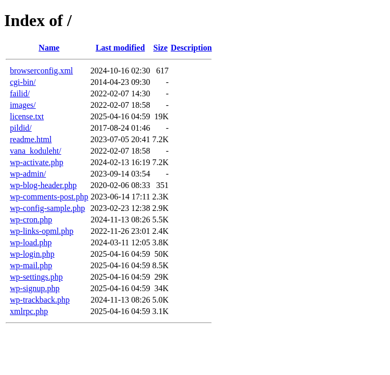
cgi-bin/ (23, 82)
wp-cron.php (31, 219)
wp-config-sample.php (47, 208)
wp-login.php (32, 253)
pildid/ (21, 127)
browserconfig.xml (41, 70)
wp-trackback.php (40, 299)
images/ (23, 105)
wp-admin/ (28, 173)
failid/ (20, 93)
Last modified (120, 47)
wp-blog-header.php (43, 185)
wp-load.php (30, 242)
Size (160, 47)
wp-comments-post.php (49, 196)
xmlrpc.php (29, 311)
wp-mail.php (31, 265)
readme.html (30, 139)
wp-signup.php (35, 288)
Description (191, 47)
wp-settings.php (36, 276)
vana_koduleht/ (35, 150)
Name (48, 47)
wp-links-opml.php (41, 231)
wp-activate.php (36, 162)
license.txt (27, 116)
